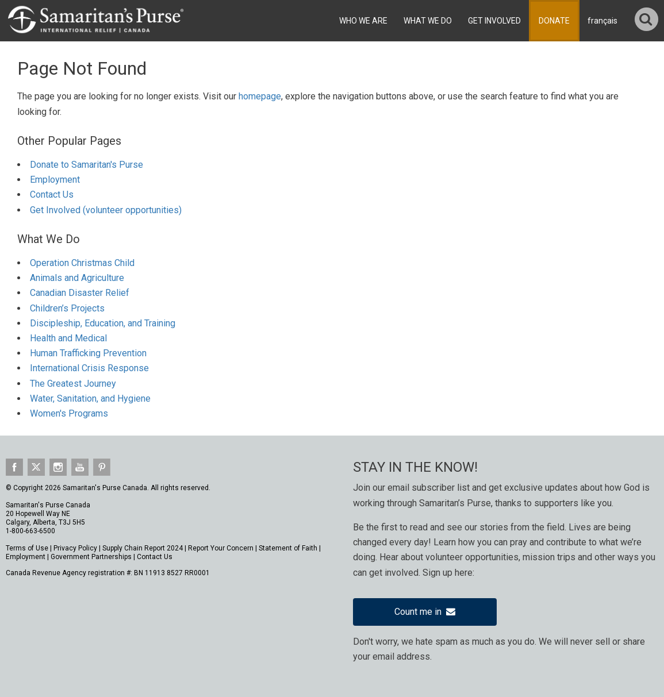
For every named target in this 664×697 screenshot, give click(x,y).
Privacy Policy (75, 548)
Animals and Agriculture (77, 277)
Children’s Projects (67, 308)
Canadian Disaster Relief (79, 292)
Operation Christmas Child (82, 262)
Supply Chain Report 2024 (142, 548)
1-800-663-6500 (30, 531)
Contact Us (52, 194)
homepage (260, 96)
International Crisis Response (89, 368)
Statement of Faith (288, 548)
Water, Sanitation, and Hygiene (90, 398)
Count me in (424, 611)
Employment (55, 179)
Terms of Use (27, 548)
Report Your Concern (221, 548)
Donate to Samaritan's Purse (86, 164)
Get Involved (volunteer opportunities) (106, 210)
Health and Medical (68, 338)
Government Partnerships (91, 557)
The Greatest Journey (73, 383)
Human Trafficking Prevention (88, 353)
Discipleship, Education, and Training (102, 323)
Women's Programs (69, 413)
